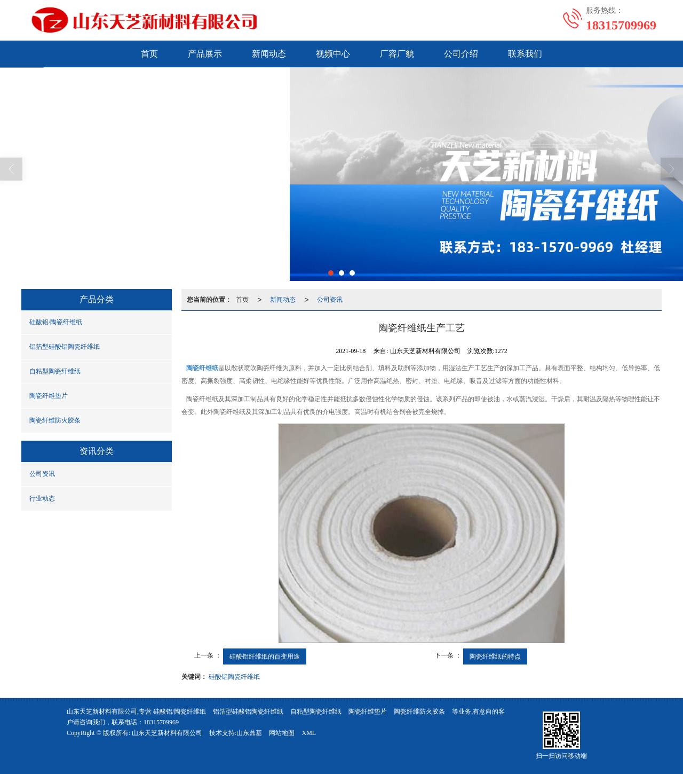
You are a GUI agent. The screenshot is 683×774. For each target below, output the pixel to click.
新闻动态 (269, 53)
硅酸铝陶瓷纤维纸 (234, 677)
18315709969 (161, 722)
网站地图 (282, 733)
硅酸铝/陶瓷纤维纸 (55, 322)
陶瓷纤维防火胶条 (55, 420)
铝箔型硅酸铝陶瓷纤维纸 (64, 346)
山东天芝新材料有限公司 (167, 733)
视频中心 (333, 53)
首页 (149, 53)
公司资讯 (42, 474)
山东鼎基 (249, 733)
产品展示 (205, 53)
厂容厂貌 (397, 53)
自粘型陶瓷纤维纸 (55, 371)
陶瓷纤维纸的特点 (495, 656)
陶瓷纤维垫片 (48, 396)
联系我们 (525, 53)
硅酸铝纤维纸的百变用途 (264, 656)
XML (308, 733)
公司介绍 (461, 53)
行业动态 (42, 498)
